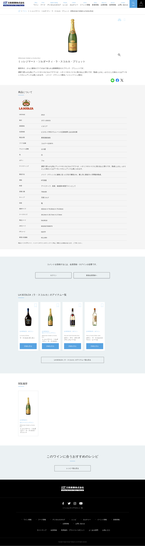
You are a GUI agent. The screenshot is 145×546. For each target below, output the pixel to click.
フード (42, 4)
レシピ (65, 4)
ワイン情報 (27, 519)
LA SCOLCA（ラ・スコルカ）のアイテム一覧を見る (72, 360)
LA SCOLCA (23, 331)
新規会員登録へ (91, 275)
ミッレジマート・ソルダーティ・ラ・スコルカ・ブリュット (50, 341)
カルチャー (74, 4)
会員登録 (54, 530)
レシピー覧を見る (72, 468)
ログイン (53, 275)
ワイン (35, 4)
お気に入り (106, 530)
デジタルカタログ (54, 4)
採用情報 (112, 4)
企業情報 (104, 4)
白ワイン (30, 331)
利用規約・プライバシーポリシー (73, 530)
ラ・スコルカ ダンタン (27, 338)
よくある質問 (93, 530)
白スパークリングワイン (49, 333)
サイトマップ (41, 530)
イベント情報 (85, 4)
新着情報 (95, 4)
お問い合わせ (123, 4)
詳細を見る (28, 346)
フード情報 (42, 519)
